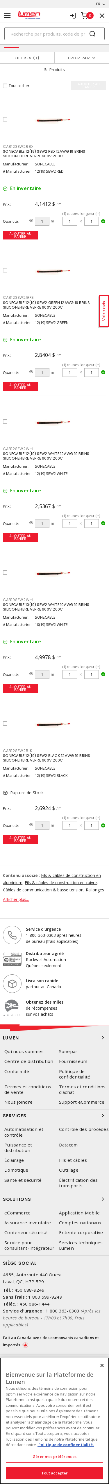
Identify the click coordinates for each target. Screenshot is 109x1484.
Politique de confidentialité (74, 1074)
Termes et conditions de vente (27, 1089)
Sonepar (68, 1051)
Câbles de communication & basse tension (43, 890)
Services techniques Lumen (81, 1245)
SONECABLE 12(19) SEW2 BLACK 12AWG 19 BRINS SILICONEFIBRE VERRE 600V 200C (46, 758)
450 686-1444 (34, 1304)
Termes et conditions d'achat (82, 1089)
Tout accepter (54, 1473)
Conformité (16, 1071)
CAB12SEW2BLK (17, 750)
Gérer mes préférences (54, 1456)
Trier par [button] (78, 58)
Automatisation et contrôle (23, 1132)
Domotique (16, 1170)
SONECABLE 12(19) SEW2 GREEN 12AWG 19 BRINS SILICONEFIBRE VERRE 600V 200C (46, 305)
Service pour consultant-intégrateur (29, 1245)
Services (54, 1115)
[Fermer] (102, 1365)
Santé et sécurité (23, 1180)
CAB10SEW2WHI (18, 599)
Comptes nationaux (80, 1222)
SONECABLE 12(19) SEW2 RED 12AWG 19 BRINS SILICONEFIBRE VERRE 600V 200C (44, 153)
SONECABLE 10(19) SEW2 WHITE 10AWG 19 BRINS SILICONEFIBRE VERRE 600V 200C (46, 607)
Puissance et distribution (18, 1147)
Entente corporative (81, 1232)
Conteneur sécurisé (26, 1232)
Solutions (54, 1199)
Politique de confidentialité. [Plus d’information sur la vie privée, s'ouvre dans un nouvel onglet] (65, 1444)
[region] (54, 1420)
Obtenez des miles (44, 1002)
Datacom (68, 1145)
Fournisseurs (73, 1061)
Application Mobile (79, 1213)
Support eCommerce (81, 1102)
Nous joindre (18, 1102)
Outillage (68, 1170)
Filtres (27, 58)
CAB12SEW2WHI (18, 448)
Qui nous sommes (24, 1051)
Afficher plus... (16, 899)
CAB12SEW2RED (18, 146)
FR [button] (98, 3)
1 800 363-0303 (63, 1311)
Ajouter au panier (20, 235)
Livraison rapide (42, 980)
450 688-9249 (29, 1290)
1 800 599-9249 (45, 1297)
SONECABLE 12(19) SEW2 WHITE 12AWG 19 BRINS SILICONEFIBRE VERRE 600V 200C (46, 456)
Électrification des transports (78, 1182)
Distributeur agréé (45, 953)
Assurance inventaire (27, 1222)
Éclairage (14, 1160)
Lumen (54, 1038)
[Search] (54, 33)
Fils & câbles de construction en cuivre (61, 882)
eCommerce (17, 1213)
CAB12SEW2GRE (18, 297)
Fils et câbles (73, 1160)
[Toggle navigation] (7, 15)
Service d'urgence (43, 929)
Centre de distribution (28, 1061)
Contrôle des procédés (84, 1129)
